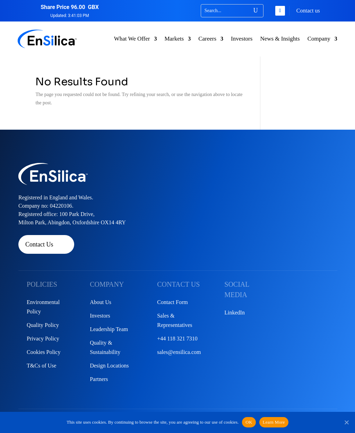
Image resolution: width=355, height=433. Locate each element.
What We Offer (132, 38)
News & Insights (280, 38)
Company (319, 38)
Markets (174, 38)
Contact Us (39, 244)
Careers (207, 38)
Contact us (308, 11)
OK (248, 422)
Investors (241, 38)
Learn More (274, 422)
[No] (346, 422)
